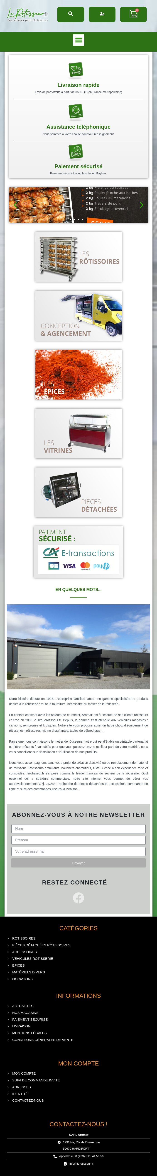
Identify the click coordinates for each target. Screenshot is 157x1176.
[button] (78, 40)
